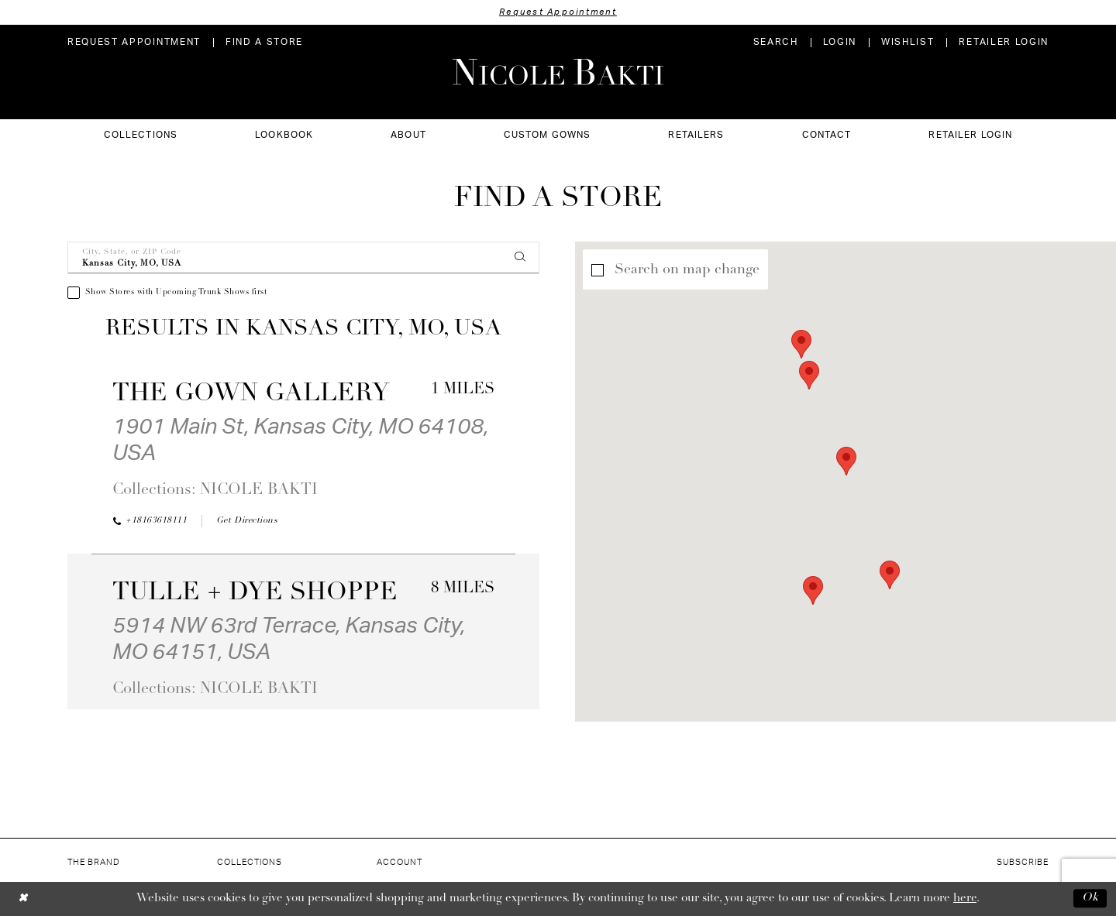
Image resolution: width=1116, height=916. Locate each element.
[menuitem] (134, 42)
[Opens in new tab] (247, 521)
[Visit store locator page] (264, 42)
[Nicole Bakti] (558, 72)
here (964, 898)
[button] (840, 42)
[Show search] (776, 42)
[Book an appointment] (134, 42)
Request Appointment (558, 12)
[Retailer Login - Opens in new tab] (1003, 42)
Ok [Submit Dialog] (1090, 898)
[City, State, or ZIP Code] (303, 258)
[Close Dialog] (22, 898)
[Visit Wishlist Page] (907, 42)
